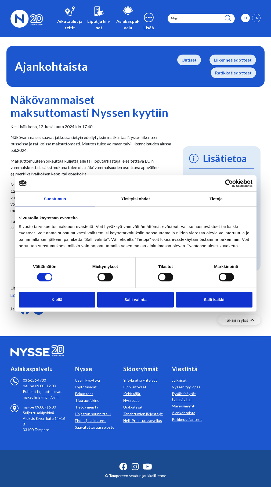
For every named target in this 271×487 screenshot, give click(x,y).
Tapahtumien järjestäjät (143, 407)
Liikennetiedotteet (233, 59)
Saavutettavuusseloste (94, 420)
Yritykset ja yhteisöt (140, 373)
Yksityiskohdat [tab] (135, 198)
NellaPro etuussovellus (142, 414)
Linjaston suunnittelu (93, 407)
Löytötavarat (86, 380)
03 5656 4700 (34, 373)
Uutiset (189, 59)
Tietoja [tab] (216, 198)
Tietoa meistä (86, 400)
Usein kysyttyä (87, 373)
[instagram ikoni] (135, 460)
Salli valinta (135, 299)
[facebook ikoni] (123, 460)
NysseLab (131, 394)
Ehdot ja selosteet (90, 414)
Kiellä (57, 299)
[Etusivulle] (26, 18)
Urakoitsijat (133, 400)
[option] (256, 18)
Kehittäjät (131, 387)
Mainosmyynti (183, 399)
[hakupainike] (228, 18)
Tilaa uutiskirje (87, 394)
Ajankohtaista (183, 406)
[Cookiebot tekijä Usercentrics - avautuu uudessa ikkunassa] (228, 183)
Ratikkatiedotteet (233, 72)
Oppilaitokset (134, 380)
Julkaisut (179, 373)
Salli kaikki (214, 299)
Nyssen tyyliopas (186, 380)
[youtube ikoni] (147, 460)
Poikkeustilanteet (187, 413)
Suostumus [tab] (55, 198)
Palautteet (84, 387)
